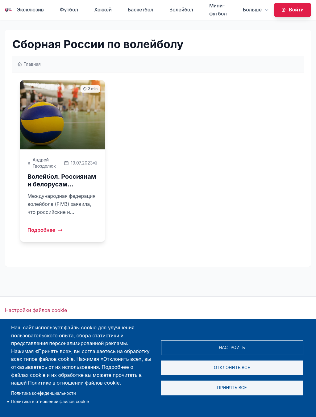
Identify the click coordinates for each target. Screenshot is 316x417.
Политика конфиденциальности (43, 393)
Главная (29, 64)
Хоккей (103, 9)
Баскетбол (140, 9)
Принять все (232, 387)
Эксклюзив (30, 9)
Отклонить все (232, 367)
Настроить (232, 347)
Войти (292, 9)
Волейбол (181, 9)
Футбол (69, 9)
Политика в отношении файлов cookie (50, 401)
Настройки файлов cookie (36, 310)
